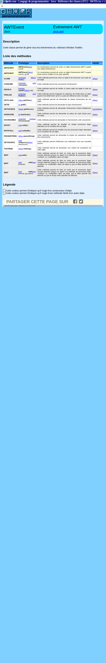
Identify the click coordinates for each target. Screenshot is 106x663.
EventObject (97, 109)
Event (30, 67)
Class (20, 100)
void (34, 83)
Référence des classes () (73, 1)
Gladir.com (10, 1)
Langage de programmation (33, 1)
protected (22, 78)
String (20, 136)
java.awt (58, 31)
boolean (21, 88)
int (25, 74)
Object (30, 72)
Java (53, 1)
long (34, 162)
